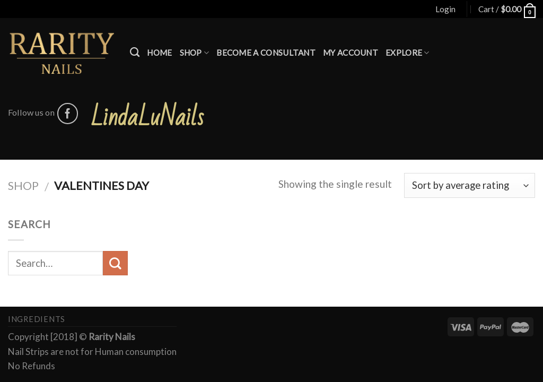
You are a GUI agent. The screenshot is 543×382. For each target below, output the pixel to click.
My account (350, 52)
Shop (194, 53)
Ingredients (36, 319)
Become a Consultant (266, 52)
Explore (408, 53)
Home (159, 52)
